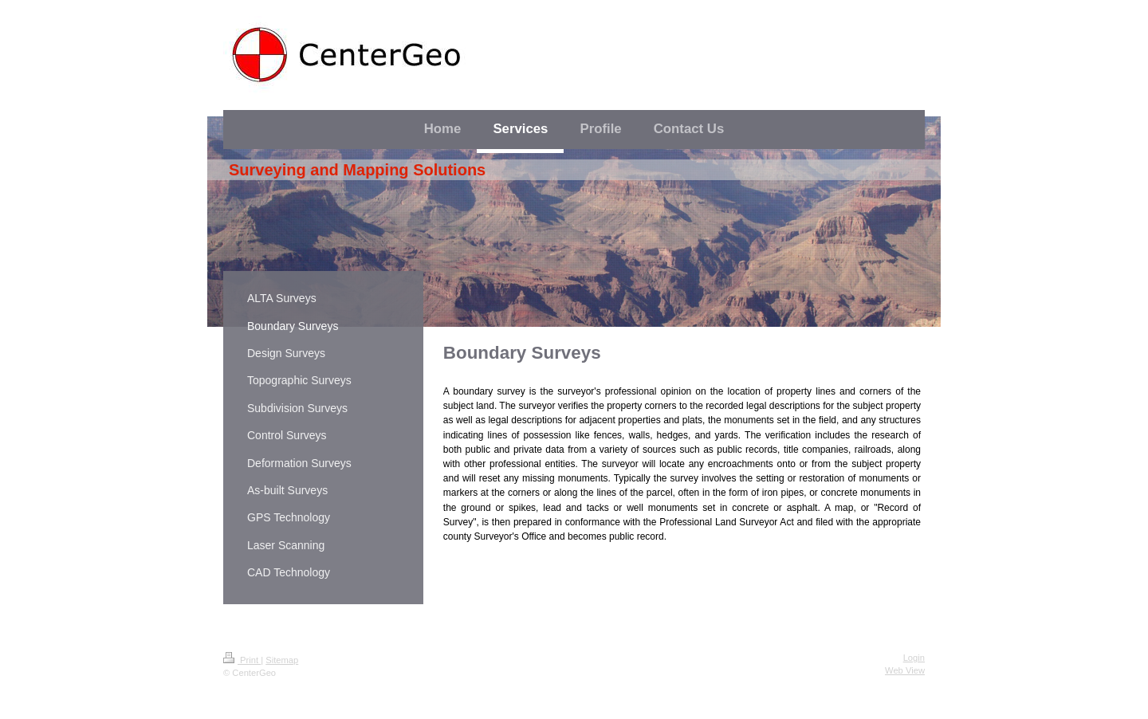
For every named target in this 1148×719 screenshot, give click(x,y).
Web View (905, 670)
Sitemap (281, 660)
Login (914, 657)
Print (242, 660)
